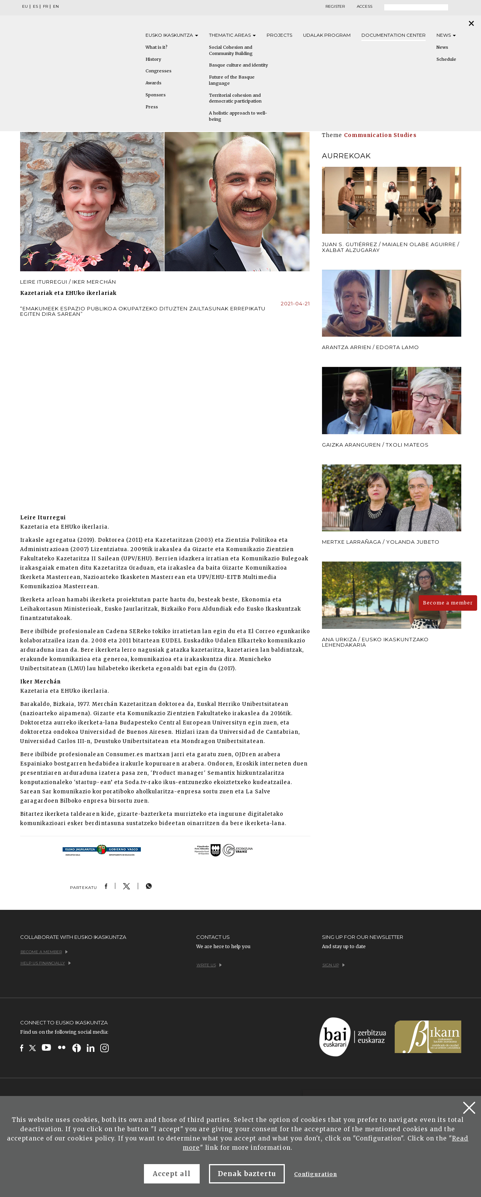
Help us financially (46, 963)
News (446, 35)
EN (56, 7)
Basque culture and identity (238, 65)
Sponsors (155, 95)
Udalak (327, 35)
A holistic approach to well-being (238, 116)
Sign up (333, 965)
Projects (279, 35)
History (153, 59)
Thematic (232, 35)
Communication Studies (380, 135)
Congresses (158, 71)
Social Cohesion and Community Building (231, 50)
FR (45, 7)
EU (25, 7)
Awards (153, 83)
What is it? (156, 47)
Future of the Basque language (232, 80)
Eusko (171, 35)
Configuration (315, 1174)
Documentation (393, 35)
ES (35, 7)
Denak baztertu (247, 1174)
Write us (209, 965)
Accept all (171, 1174)
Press (151, 107)
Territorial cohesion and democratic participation (235, 98)
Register (335, 7)
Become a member (448, 603)
